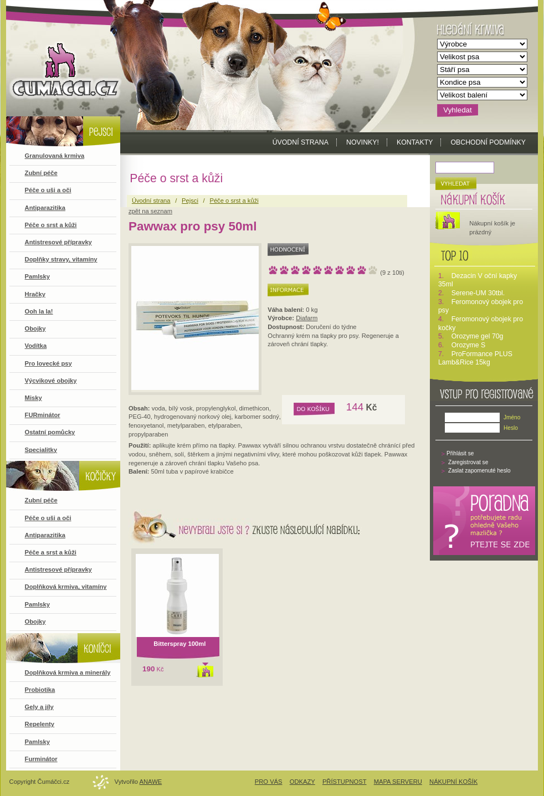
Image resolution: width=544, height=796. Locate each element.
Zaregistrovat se (468, 462)
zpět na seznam (150, 211)
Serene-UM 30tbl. (478, 293)
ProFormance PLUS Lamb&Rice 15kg (475, 358)
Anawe (151, 781)
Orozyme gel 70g (477, 336)
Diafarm (306, 318)
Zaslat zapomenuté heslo (479, 471)
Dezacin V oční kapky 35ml (477, 280)
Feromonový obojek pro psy (480, 306)
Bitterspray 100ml (179, 643)
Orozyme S (468, 345)
